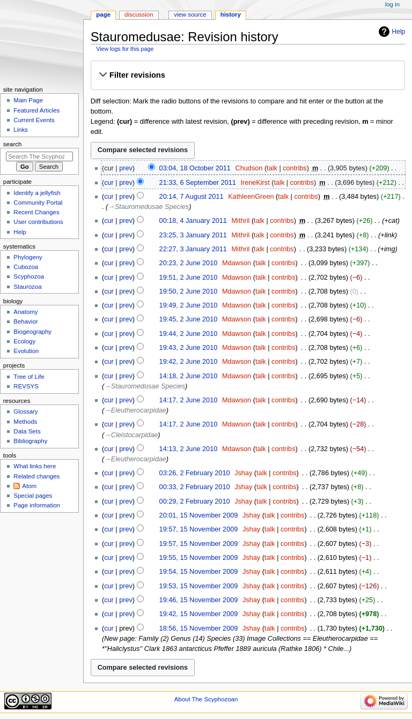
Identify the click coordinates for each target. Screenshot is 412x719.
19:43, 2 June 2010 (188, 347)
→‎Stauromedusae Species (148, 207)
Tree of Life (29, 376)
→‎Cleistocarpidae (131, 435)
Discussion (138, 14)
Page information (36, 505)
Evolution (26, 351)
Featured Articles (36, 110)
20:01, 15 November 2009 (198, 515)
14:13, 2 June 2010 (188, 449)
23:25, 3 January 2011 (193, 235)
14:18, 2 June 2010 (188, 376)
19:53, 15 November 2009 (198, 586)
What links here (34, 466)
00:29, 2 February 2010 (194, 501)
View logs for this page (124, 49)
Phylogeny (27, 257)
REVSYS (25, 386)
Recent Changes (36, 212)
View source (190, 14)
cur (109, 182)
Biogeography (32, 331)
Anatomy (25, 312)
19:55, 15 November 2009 (198, 557)
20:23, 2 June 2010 (188, 263)
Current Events (33, 120)
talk (272, 168)
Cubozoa (25, 267)
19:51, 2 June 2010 (188, 277)
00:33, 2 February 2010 (194, 487)
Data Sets (26, 431)
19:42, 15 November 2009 (198, 614)
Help (399, 31)
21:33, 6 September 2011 (197, 182)
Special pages (32, 495)
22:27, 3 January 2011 (193, 249)
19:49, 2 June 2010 (188, 305)
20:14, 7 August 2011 (191, 196)
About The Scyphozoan (206, 699)
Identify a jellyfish (36, 193)
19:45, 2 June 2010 (188, 319)
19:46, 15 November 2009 (198, 600)
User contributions (38, 222)
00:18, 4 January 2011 (193, 220)
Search (12, 144)
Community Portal (37, 202)
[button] (248, 75)
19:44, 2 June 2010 (188, 334)
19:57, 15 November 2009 (198, 529)
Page (103, 14)
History (230, 14)
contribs (294, 168)
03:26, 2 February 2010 (194, 473)
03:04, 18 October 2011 (195, 168)
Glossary (25, 411)
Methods (25, 421)
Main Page (28, 100)
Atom (29, 486)
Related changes (36, 476)
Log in (392, 4)
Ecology (24, 341)
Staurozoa (27, 286)
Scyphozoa (28, 276)
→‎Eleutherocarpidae (135, 410)
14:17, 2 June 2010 (188, 400)
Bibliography (30, 441)
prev (126, 168)
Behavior (25, 321)
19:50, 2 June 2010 (188, 291)
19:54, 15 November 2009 (198, 571)
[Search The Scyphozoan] (39, 156)
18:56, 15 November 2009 (198, 628)
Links (20, 129)
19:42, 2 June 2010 (188, 361)
